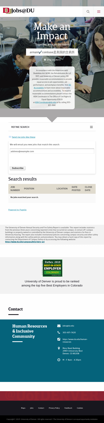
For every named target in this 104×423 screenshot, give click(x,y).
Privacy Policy (54, 408)
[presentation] (30, 161)
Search (88, 11)
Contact (41, 408)
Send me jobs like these (23, 136)
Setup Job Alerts (54, 60)
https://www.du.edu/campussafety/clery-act (25, 241)
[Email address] (52, 151)
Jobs (31, 408)
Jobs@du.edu (68, 325)
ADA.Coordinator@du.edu (45, 102)
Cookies (80, 408)
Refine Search (20, 126)
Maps (23, 408)
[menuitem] (88, 11)
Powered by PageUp (17, 209)
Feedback (68, 408)
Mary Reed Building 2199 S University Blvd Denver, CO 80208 (73, 351)
